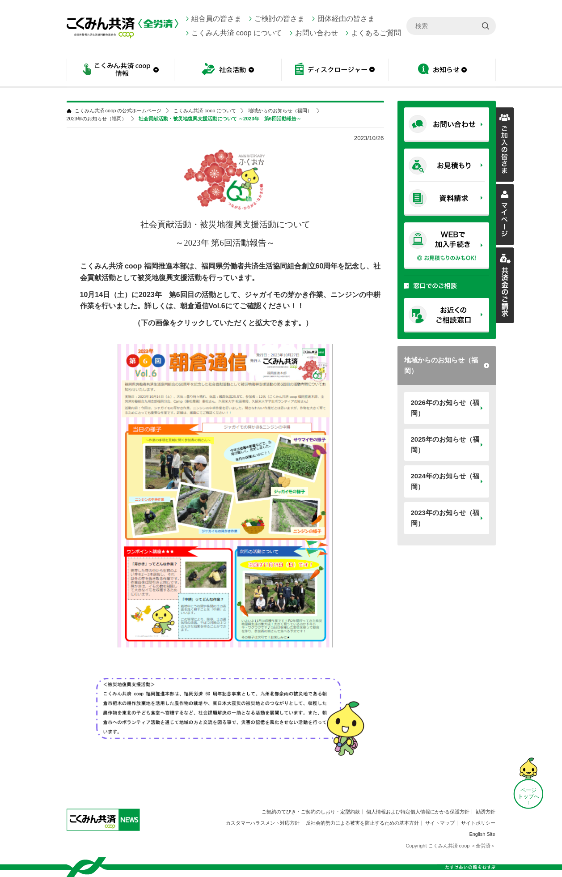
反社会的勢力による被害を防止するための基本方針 (362, 823)
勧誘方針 (485, 811)
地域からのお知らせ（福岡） (441, 365)
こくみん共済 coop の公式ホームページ (118, 110)
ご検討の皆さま (279, 18)
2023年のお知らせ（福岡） (445, 518)
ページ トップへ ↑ (528, 796)
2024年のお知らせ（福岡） (445, 481)
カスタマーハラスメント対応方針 (263, 823)
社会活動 (227, 70)
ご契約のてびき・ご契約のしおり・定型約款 (311, 811)
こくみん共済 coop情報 (120, 70)
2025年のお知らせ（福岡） (445, 444)
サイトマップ (440, 823)
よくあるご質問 (376, 33)
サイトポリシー (478, 823)
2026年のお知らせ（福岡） (445, 408)
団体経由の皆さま (346, 18)
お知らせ (442, 70)
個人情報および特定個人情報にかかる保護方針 (417, 811)
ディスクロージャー (335, 70)
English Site (482, 834)
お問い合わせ (316, 33)
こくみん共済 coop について (237, 33)
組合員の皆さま (216, 18)
